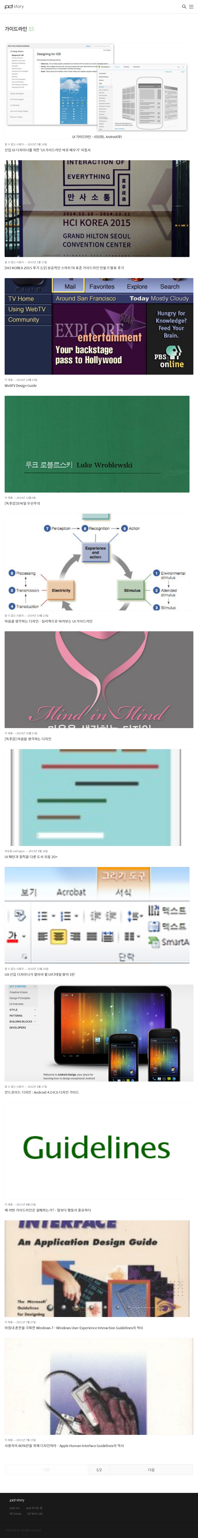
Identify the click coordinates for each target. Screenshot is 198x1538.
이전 (46, 1470)
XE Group (15, 1514)
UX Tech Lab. (35, 1514)
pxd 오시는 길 (34, 1508)
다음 (151, 1470)
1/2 (99, 1470)
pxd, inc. (15, 1508)
